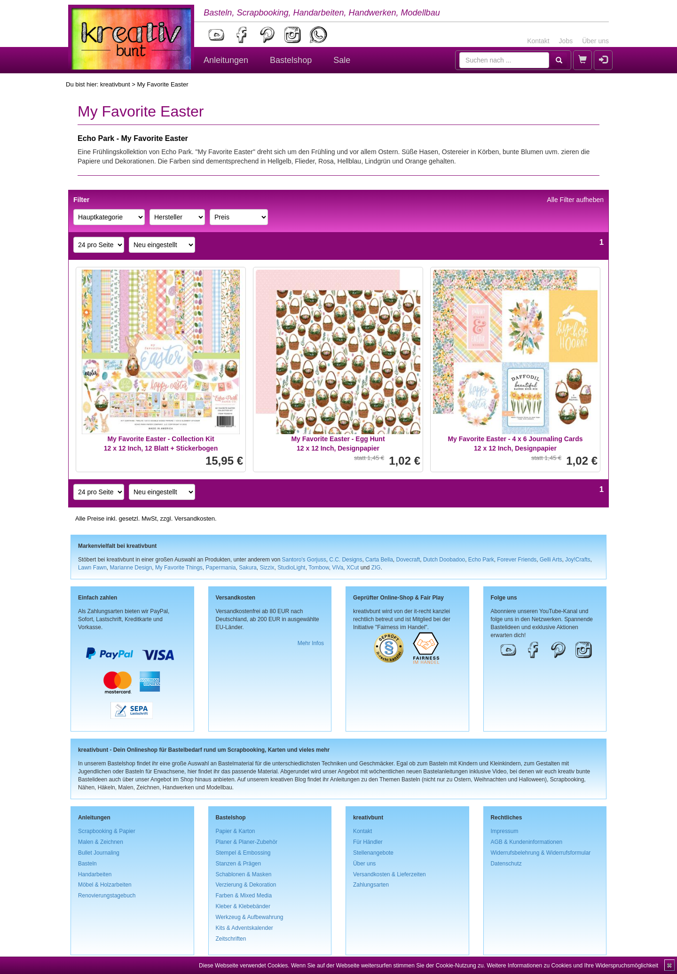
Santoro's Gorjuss (304, 559)
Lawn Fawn (92, 567)
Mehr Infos (311, 643)
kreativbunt (115, 84)
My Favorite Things (179, 567)
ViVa (337, 567)
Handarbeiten (94, 874)
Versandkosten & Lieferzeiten (389, 874)
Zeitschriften (231, 938)
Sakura (248, 567)
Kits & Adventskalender (244, 928)
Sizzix (267, 567)
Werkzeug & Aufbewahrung (249, 917)
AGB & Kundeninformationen (527, 842)
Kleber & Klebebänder (243, 906)
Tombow (318, 567)
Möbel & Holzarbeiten (105, 884)
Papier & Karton (235, 831)
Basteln (87, 863)
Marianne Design (131, 567)
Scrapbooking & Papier (106, 831)
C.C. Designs (345, 559)
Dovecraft (408, 559)
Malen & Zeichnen (100, 842)
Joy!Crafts (577, 559)
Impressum (505, 831)
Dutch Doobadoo (444, 559)
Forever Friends (516, 559)
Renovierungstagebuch (106, 895)
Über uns (595, 41)
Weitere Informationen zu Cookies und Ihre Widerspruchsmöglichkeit (572, 965)
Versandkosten (194, 518)
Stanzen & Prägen (238, 863)
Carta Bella (379, 559)
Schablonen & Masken (244, 874)
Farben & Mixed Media (244, 895)
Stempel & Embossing (243, 852)
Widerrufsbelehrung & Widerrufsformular (541, 852)
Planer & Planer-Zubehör (247, 842)
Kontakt (538, 41)
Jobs (566, 41)
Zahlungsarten (371, 884)
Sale (341, 60)
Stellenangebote (373, 852)
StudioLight (291, 567)
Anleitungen (226, 60)
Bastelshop (291, 60)
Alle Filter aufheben (575, 199)
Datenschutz (506, 863)
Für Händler (368, 842)
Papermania (220, 567)
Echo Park (481, 559)
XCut (352, 567)
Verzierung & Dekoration (246, 884)
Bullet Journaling (98, 852)
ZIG (376, 567)
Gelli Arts (551, 559)
